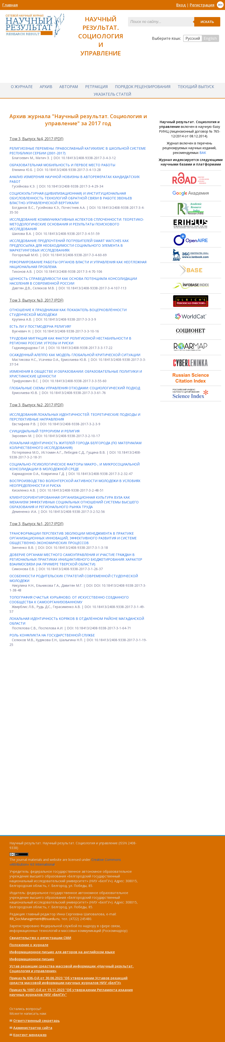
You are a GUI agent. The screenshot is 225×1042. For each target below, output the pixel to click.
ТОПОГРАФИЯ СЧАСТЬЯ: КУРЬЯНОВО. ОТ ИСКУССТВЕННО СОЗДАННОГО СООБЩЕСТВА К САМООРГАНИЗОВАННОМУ (69, 599)
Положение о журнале (28, 945)
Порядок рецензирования (143, 86)
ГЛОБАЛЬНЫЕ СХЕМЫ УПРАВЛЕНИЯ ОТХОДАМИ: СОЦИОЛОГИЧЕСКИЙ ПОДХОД (74, 388)
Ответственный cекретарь (36, 1020)
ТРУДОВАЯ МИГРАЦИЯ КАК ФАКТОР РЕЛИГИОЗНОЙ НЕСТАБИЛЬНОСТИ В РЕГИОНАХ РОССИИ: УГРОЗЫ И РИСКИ (70, 340)
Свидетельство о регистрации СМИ (40, 937)
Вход (181, 5)
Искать (207, 22)
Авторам (68, 86)
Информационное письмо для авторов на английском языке (62, 952)
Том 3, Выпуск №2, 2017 (31, 404)
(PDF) (58, 138)
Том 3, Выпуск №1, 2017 (31, 523)
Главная (10, 5)
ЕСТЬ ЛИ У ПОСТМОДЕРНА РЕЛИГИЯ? (40, 326)
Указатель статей (112, 94)
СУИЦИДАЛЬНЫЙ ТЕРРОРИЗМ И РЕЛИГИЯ (44, 431)
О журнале (22, 86)
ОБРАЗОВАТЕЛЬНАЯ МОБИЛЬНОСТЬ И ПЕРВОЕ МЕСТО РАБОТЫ (62, 165)
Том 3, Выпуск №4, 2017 (31, 138)
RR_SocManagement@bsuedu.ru (34, 919)
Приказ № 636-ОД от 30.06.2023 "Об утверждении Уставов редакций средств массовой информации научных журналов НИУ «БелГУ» (68, 980)
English (210, 38)
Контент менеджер (30, 1035)
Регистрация (202, 5)
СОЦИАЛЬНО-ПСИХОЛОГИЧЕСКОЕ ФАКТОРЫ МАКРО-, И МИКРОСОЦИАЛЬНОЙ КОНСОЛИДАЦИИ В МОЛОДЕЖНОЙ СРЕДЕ (74, 466)
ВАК (202, 152)
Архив (46, 86)
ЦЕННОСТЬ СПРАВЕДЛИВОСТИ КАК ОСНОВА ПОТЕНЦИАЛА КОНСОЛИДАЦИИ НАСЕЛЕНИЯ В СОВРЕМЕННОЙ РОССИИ (73, 281)
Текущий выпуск (196, 86)
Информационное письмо (31, 959)
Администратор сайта (32, 1027)
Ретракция (96, 86)
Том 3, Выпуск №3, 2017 (31, 300)
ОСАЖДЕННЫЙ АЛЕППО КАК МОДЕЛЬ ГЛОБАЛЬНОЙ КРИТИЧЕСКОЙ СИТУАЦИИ (74, 355)
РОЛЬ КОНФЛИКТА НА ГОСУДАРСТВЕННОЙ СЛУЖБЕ (52, 635)
